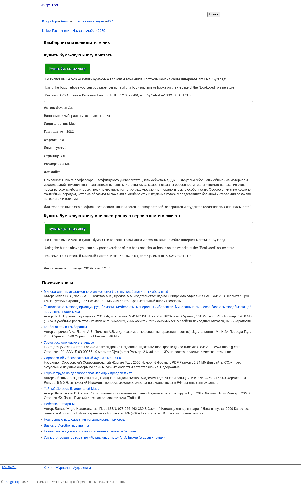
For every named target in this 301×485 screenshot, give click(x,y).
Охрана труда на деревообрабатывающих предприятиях (88, 373)
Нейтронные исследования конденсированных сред (84, 419)
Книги (48, 468)
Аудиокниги (82, 468)
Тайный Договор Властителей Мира (71, 388)
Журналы (62, 468)
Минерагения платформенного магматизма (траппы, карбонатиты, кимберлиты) (106, 291)
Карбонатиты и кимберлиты (65, 327)
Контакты (9, 467)
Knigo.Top (49, 5)
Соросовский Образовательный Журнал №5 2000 (82, 358)
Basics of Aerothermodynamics (67, 425)
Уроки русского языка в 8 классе (69, 342)
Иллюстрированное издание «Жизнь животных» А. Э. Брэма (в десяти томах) (104, 437)
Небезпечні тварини (59, 404)
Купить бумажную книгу (67, 68)
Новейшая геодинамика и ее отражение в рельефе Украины (91, 431)
